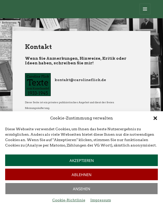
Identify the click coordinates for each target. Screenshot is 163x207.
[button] (155, 118)
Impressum (100, 200)
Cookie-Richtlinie (68, 200)
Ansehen (81, 188)
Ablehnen (81, 174)
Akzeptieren (82, 160)
